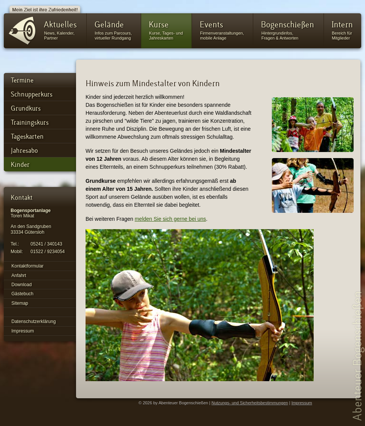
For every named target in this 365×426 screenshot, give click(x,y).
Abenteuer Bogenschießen (358, 355)
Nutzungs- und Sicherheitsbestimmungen (249, 403)
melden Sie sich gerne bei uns (170, 219)
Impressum (301, 403)
